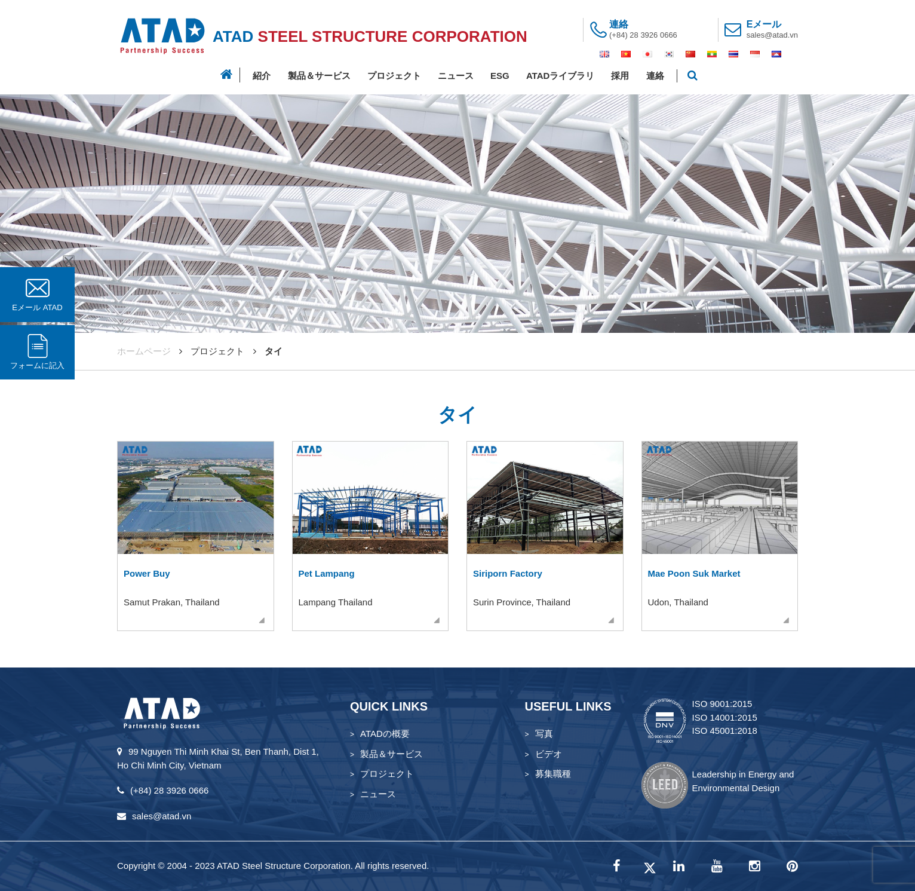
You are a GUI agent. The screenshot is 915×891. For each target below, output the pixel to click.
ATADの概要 (385, 733)
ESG (499, 76)
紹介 (262, 76)
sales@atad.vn (772, 34)
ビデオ (548, 754)
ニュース (456, 76)
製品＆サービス (319, 76)
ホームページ (144, 351)
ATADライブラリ (560, 76)
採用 (620, 76)
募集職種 (553, 773)
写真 (544, 733)
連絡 (655, 76)
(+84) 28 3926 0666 (643, 34)
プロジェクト (394, 76)
